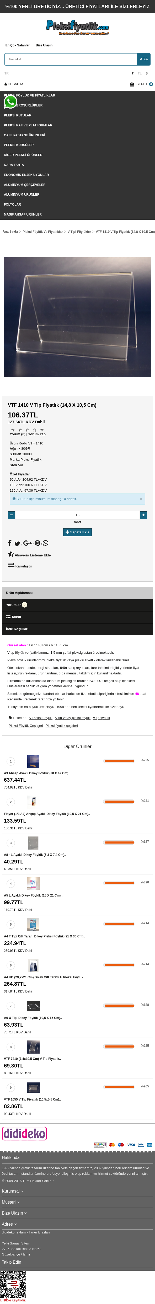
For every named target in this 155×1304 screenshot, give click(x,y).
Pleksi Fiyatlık (30, 460)
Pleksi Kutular (17, 115)
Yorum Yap (37, 434)
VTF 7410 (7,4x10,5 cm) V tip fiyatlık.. (32, 1059)
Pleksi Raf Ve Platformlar (28, 125)
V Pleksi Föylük (40, 718)
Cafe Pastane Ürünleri (24, 135)
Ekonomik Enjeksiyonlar (26, 175)
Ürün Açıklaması (19, 593)
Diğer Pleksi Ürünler (23, 155)
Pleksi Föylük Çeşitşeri (26, 726)
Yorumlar (16, 605)
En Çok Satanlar (18, 45)
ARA (144, 59)
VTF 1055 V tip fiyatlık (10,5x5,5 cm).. (32, 1099)
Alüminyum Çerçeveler (25, 185)
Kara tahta (14, 165)
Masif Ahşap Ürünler (23, 214)
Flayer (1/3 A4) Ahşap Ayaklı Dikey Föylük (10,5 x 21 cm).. (47, 814)
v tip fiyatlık (101, 718)
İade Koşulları (17, 629)
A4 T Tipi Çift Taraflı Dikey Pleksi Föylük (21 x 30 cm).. (44, 936)
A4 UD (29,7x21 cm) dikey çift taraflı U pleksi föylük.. (44, 977)
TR (6, 73)
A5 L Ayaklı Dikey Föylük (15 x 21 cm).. (33, 895)
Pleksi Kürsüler (19, 145)
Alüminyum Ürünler (21, 194)
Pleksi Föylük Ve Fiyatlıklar (29, 95)
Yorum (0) (17, 434)
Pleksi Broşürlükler (23, 105)
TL (140, 73)
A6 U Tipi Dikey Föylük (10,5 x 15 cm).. (33, 1018)
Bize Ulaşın (44, 45)
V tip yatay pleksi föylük (72, 718)
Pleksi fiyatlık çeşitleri (62, 726)
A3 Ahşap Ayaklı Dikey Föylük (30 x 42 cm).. (37, 773)
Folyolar (12, 204)
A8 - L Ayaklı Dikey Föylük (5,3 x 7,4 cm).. (35, 855)
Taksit (13, 617)
